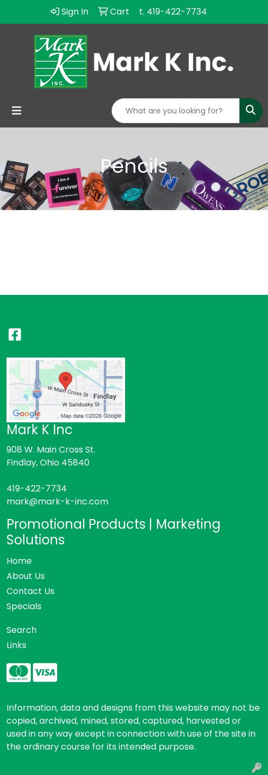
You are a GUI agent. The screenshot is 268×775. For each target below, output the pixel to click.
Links (16, 645)
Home (19, 561)
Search (21, 630)
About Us (25, 576)
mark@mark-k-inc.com (57, 501)
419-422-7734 (36, 488)
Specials (24, 606)
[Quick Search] (176, 110)
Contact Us (30, 591)
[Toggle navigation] (16, 110)
